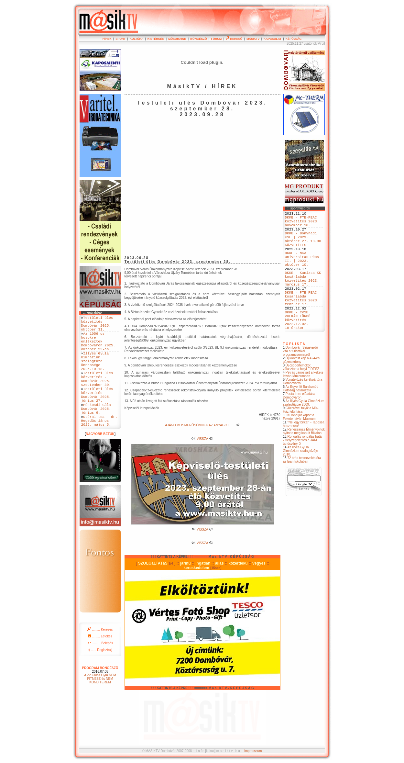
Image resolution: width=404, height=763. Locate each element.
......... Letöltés (100, 663)
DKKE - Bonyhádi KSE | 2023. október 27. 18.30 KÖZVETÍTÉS (303, 246)
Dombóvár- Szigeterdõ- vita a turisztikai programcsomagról (301, 380)
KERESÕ (234, 38)
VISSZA (202, 439)
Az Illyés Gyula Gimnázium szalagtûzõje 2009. (303, 431)
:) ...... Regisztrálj (100, 677)
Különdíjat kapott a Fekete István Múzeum (299, 446)
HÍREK (107, 38)
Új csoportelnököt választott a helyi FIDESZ (301, 396)
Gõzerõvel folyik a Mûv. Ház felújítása (301, 439)
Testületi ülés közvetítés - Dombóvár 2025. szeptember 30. (97, 394)
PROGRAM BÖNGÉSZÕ (100, 695)
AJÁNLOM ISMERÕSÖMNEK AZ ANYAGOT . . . (202, 425)
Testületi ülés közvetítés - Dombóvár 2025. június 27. (97, 414)
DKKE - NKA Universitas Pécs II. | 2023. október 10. (302, 270)
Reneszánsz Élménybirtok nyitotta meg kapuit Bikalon (304, 460)
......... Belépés (100, 670)
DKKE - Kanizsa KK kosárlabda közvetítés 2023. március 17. (303, 295)
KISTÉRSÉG (155, 38)
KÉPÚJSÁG (294, 38)
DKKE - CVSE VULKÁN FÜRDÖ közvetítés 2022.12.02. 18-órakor (298, 347)
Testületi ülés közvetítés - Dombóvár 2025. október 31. (97, 325)
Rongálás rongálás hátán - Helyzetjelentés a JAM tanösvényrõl (303, 469)
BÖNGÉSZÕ (198, 38)
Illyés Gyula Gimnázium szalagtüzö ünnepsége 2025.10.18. (95, 372)
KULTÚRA (137, 38)
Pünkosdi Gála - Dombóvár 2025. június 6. (98, 431)
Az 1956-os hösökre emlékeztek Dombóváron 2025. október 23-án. (98, 348)
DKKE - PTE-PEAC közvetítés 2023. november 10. (302, 224)
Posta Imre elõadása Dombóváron (299, 424)
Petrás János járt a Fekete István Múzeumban (303, 403)
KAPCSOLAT (272, 38)
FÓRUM (216, 38)
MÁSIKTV (253, 38)
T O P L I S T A (294, 373)
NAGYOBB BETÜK (100, 461)
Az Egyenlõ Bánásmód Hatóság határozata (301, 417)
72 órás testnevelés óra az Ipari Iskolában (302, 488)
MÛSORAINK (177, 38)
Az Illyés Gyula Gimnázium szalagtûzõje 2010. (300, 480)
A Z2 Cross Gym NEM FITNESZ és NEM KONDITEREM (100, 706)
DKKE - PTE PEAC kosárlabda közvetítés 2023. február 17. (302, 320)
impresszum (253, 751)
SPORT (120, 38)
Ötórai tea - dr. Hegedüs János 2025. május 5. (99, 446)
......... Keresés (100, 656)
